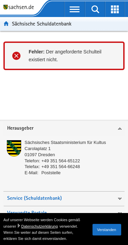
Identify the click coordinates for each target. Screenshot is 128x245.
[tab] (64, 128)
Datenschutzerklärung (39, 226)
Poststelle (50, 172)
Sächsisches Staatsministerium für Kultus (65, 142)
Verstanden (106, 230)
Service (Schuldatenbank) (34, 198)
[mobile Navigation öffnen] (75, 9)
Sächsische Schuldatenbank (41, 23)
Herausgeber (20, 128)
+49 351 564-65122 (60, 160)
